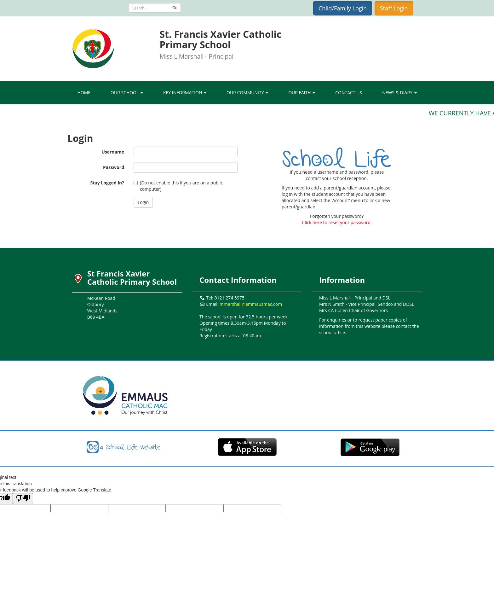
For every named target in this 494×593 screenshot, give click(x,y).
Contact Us (348, 93)
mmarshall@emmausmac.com (251, 304)
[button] (143, 202)
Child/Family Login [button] (343, 8)
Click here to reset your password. (336, 222)
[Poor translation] (23, 498)
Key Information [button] (184, 93)
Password (113, 167)
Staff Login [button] (394, 8)
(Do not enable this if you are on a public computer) (178, 186)
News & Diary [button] (399, 93)
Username (112, 152)
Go (174, 7)
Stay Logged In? (107, 183)
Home (83, 93)
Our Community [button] (247, 93)
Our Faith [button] (301, 93)
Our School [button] (127, 93)
